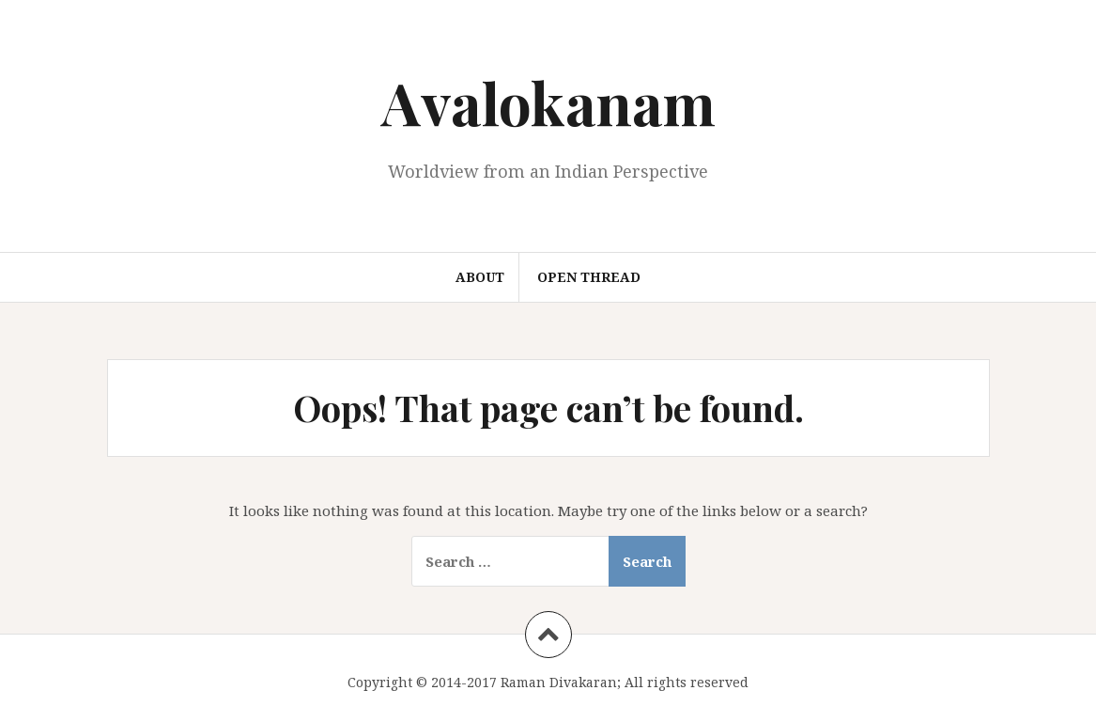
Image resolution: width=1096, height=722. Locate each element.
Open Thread (589, 277)
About (479, 277)
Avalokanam (548, 102)
